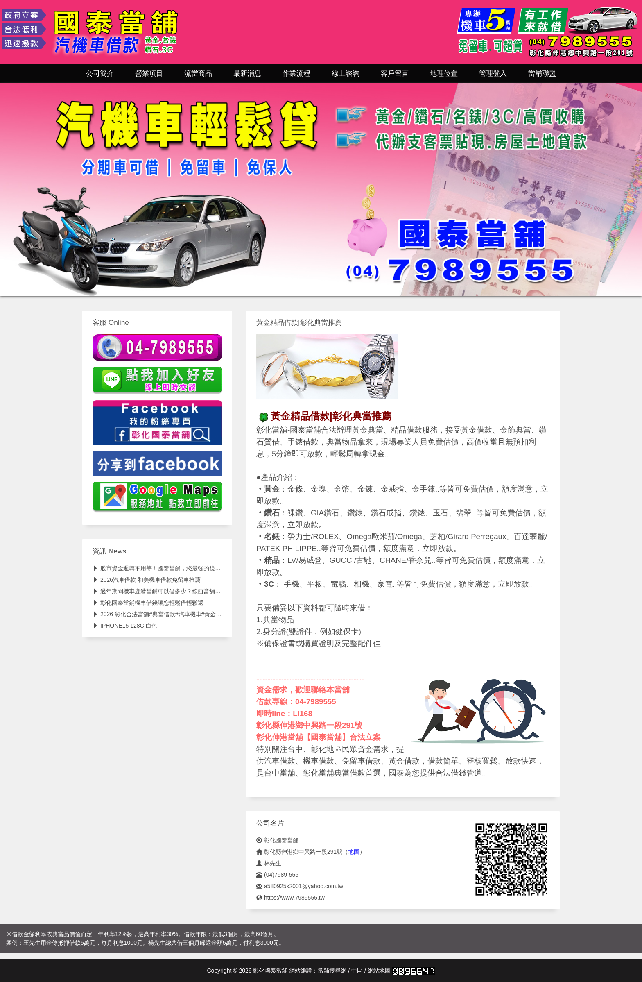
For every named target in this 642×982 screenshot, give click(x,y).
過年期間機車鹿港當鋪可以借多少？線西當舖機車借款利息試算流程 (182, 591)
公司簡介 (100, 73)
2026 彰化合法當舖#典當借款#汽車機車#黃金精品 (160, 614)
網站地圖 (379, 970)
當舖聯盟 (542, 73)
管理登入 (493, 73)
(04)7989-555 (277, 874)
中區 (357, 970)
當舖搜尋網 (332, 970)
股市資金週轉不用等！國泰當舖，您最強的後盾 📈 (161, 568)
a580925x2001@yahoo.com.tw (299, 886)
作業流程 (296, 73)
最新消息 (247, 73)
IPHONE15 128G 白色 (125, 625)
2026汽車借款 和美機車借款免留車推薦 (147, 579)
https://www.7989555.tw (290, 897)
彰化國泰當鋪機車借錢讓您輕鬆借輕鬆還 (148, 602)
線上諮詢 (345, 73)
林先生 (268, 863)
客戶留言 (395, 73)
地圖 (353, 851)
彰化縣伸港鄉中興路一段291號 (299, 851)
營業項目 (149, 73)
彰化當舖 (271, 430)
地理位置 (444, 73)
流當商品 (198, 73)
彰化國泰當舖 (277, 840)
